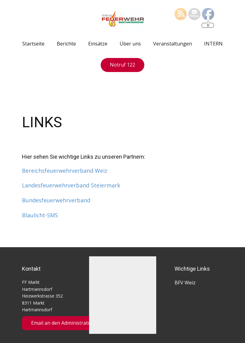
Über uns (130, 43)
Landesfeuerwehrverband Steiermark (71, 185)
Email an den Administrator (62, 323)
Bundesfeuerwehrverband (56, 200)
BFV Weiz (185, 282)
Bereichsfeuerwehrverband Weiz (64, 170)
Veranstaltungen (172, 43)
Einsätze (97, 43)
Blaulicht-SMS (40, 215)
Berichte (66, 43)
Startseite (33, 43)
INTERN (213, 43)
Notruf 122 (122, 64)
